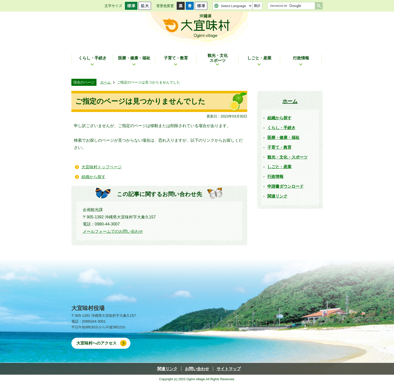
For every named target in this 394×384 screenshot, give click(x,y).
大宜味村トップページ (101, 167)
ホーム (105, 82)
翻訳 (257, 6)
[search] (292, 5)
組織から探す (93, 177)
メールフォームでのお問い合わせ (113, 231)
